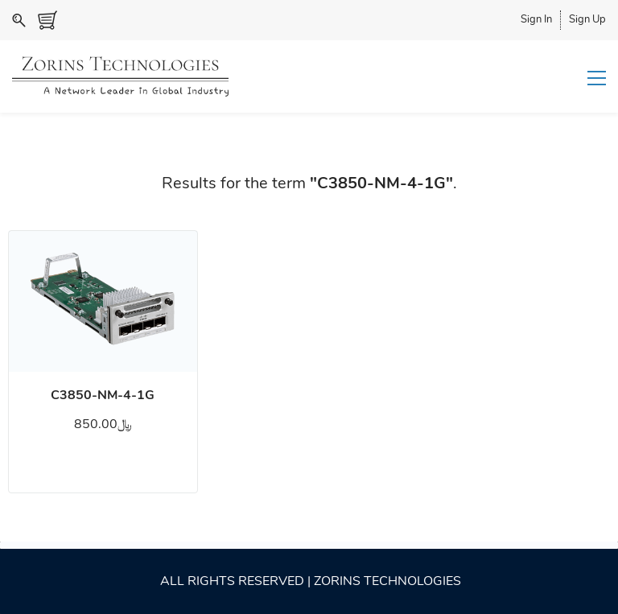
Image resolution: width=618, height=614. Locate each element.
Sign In (536, 19)
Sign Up (587, 19)
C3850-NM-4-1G (102, 395)
